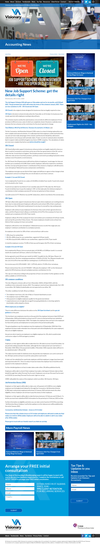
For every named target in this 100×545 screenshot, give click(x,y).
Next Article (61, 54)
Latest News (8, 54)
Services (18, 2)
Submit (14, 510)
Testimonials (26, 2)
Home (7, 2)
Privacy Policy (37, 536)
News (33, 2)
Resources (46, 2)
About (12, 2)
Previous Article (53, 54)
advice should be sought (37, 142)
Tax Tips (39, 2)
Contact (63, 2)
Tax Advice (28, 536)
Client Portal (55, 2)
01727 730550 (74, 2)
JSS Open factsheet (43, 310)
